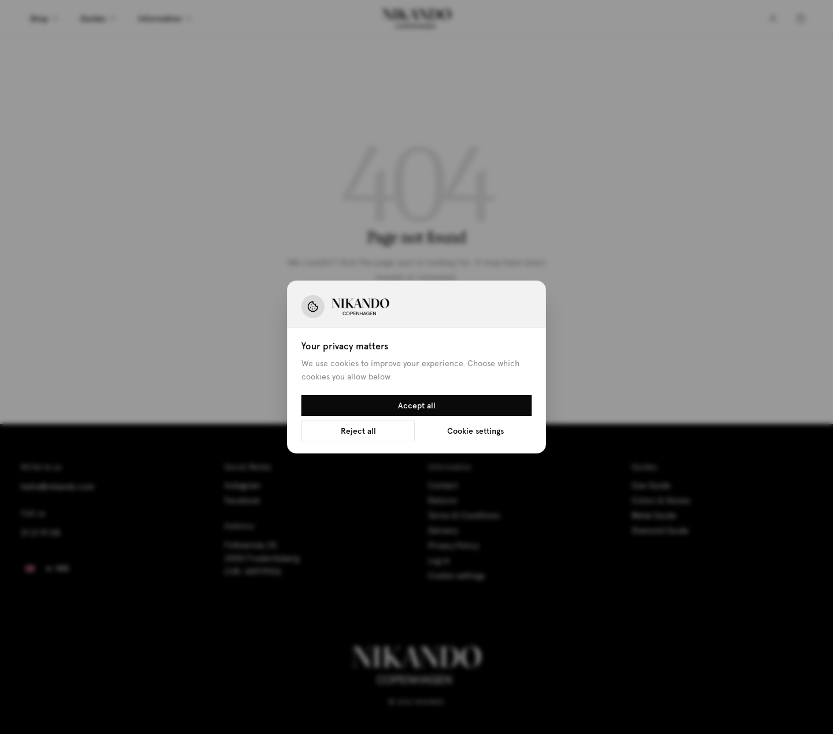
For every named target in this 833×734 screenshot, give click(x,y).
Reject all (358, 431)
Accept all (417, 405)
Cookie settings (475, 431)
